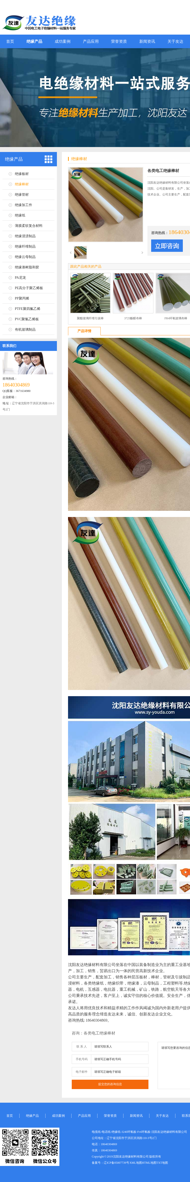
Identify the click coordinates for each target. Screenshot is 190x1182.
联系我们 (9, 346)
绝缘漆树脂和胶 (27, 267)
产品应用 (91, 41)
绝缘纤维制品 (25, 246)
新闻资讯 (147, 41)
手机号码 (82, 1059)
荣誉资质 (119, 41)
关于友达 (175, 41)
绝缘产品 (34, 41)
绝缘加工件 (23, 205)
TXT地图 (162, 1162)
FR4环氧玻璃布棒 (176, 318)
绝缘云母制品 (25, 257)
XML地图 (135, 1162)
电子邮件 (82, 1072)
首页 (10, 41)
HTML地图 (149, 1162)
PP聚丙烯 (22, 298)
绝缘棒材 (22, 184)
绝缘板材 (22, 174)
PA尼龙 (20, 277)
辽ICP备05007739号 (116, 1162)
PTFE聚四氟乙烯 (27, 309)
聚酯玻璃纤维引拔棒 (90, 318)
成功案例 (63, 41)
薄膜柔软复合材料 (29, 226)
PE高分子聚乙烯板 (29, 288)
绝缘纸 (20, 215)
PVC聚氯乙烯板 (27, 319)
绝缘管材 (22, 194)
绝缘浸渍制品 (25, 236)
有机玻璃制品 (25, 329)
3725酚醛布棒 (133, 318)
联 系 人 (81, 1046)
